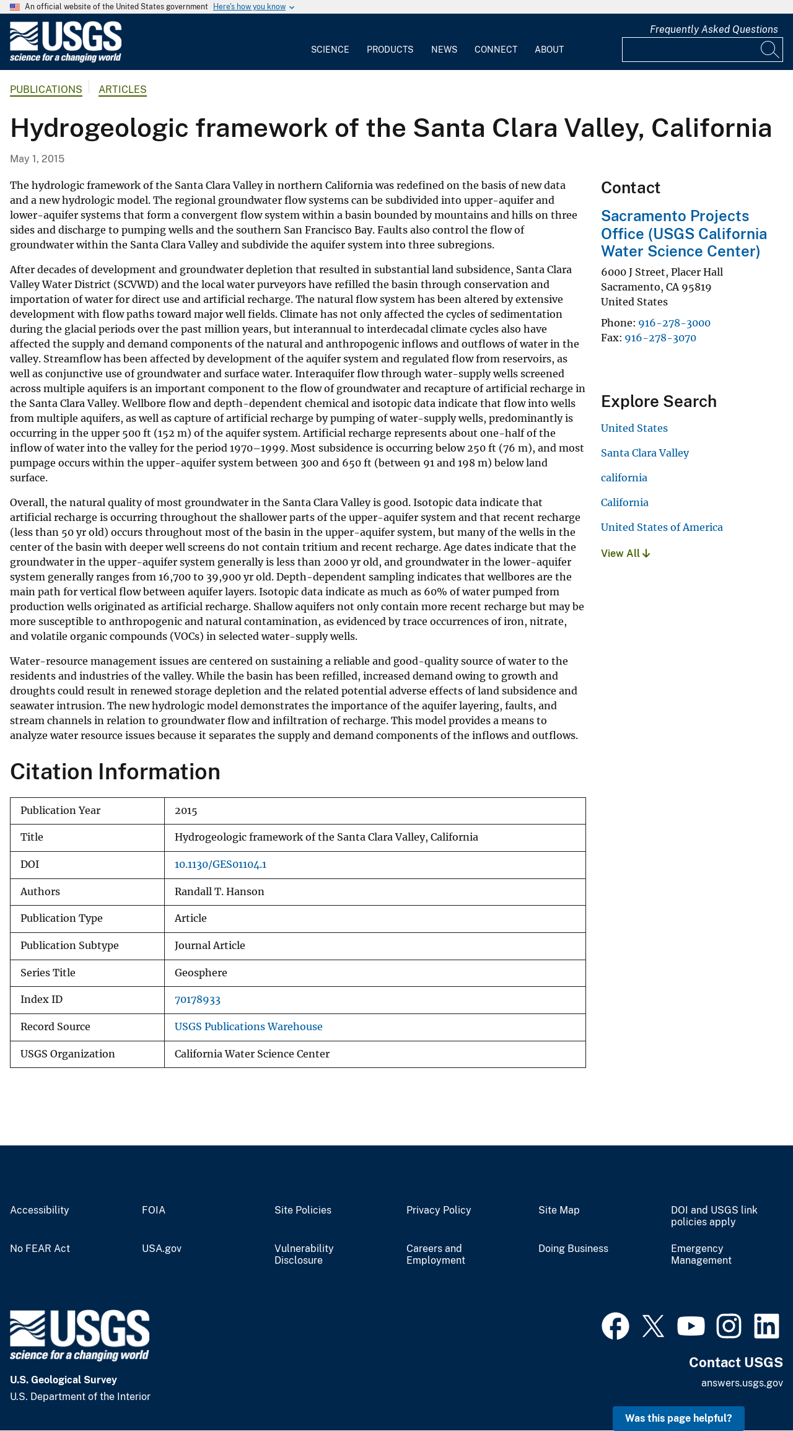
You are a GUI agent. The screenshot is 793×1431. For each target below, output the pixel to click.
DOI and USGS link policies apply (714, 1216)
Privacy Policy (438, 1210)
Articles (123, 89)
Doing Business (573, 1248)
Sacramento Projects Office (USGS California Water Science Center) (684, 233)
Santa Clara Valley (645, 453)
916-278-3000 (674, 323)
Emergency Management (701, 1254)
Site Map (559, 1210)
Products (390, 50)
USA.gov (162, 1248)
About (549, 50)
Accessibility (39, 1210)
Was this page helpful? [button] (678, 1418)
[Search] (770, 49)
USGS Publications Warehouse (249, 1027)
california (624, 477)
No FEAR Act (40, 1248)
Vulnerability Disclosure (304, 1254)
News (444, 50)
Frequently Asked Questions (714, 29)
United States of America (662, 527)
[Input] (702, 49)
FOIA (153, 1210)
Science (330, 50)
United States (634, 428)
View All (625, 553)
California (625, 502)
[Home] (65, 60)
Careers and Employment (435, 1254)
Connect (496, 50)
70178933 (198, 999)
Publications (46, 89)
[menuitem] (330, 42)
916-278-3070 (660, 337)
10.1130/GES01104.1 (220, 864)
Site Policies (302, 1210)
